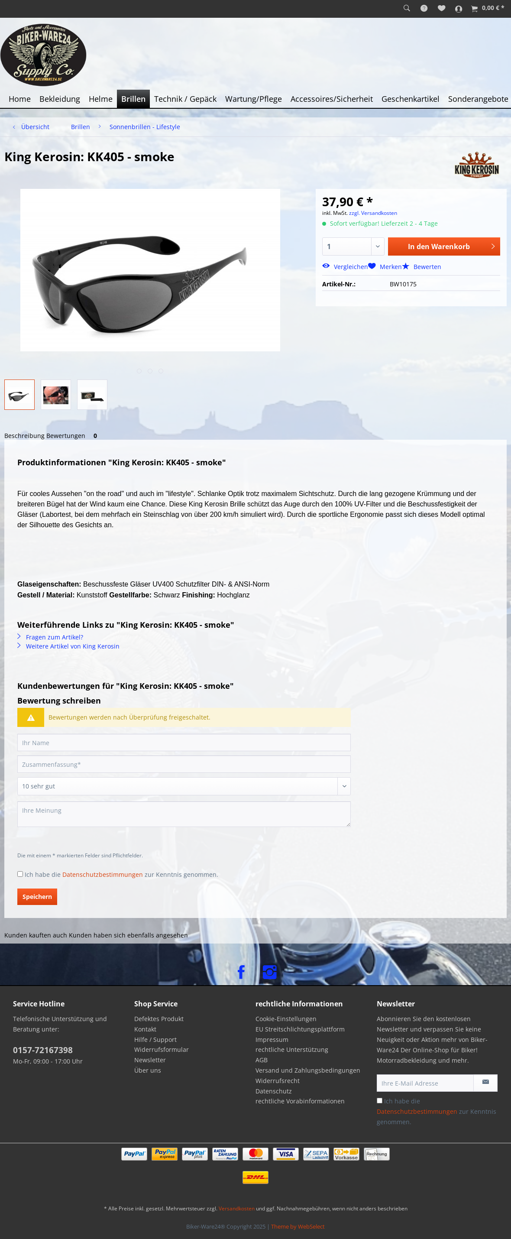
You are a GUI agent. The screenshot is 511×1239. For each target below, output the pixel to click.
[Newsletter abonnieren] (485, 1083)
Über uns (147, 1070)
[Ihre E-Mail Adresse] (425, 1083)
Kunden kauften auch (35, 935)
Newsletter (150, 1060)
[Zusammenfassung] (184, 764)
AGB (262, 1060)
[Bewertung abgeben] (184, 786)
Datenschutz (274, 1091)
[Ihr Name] (184, 742)
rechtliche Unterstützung (292, 1049)
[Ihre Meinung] (184, 814)
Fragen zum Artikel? (50, 637)
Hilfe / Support (155, 1039)
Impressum (272, 1039)
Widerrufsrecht (278, 1081)
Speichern (37, 896)
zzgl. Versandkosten (373, 213)
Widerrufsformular (161, 1049)
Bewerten (421, 267)
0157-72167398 (43, 1050)
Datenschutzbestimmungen (102, 874)
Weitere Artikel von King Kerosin (68, 646)
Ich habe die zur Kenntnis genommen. (121, 874)
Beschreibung (24, 435)
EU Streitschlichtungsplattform (300, 1029)
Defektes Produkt (159, 1019)
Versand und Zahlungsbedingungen (308, 1070)
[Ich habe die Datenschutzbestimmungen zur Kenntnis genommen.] (20, 874)
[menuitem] (406, 8)
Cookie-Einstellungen (286, 1019)
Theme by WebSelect (298, 1226)
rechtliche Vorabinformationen (300, 1101)
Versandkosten (237, 1208)
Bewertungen (73, 435)
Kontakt (145, 1029)
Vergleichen (345, 267)
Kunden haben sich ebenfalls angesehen (128, 935)
